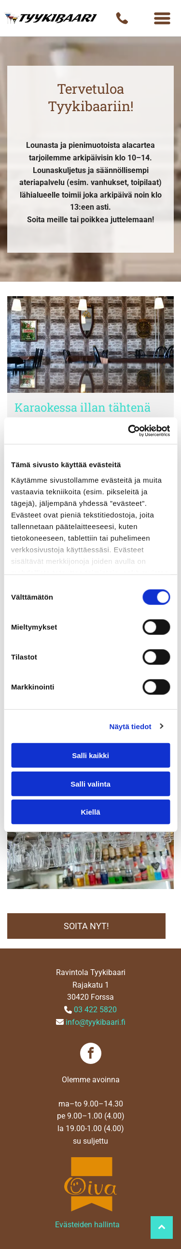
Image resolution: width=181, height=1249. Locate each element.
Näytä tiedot (131, 726)
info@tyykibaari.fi (95, 1022)
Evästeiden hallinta (87, 1224)
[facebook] (90, 1054)
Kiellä (90, 812)
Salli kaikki (90, 755)
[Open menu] (162, 18)
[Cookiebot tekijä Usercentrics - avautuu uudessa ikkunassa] (129, 430)
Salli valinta (90, 783)
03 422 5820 (95, 1009)
